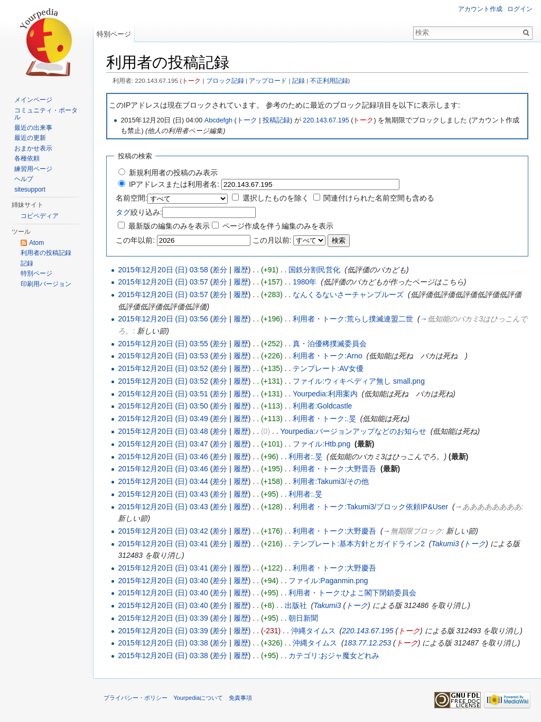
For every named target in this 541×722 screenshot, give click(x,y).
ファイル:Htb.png (321, 444)
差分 (219, 269)
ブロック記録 (225, 80)
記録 (298, 80)
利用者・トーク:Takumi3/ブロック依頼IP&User (370, 506)
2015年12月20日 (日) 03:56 (163, 319)
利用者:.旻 (305, 456)
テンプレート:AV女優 (328, 368)
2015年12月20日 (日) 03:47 (163, 444)
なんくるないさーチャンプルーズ (348, 294)
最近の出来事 (33, 127)
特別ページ (114, 34)
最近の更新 (30, 137)
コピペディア (40, 216)
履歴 (241, 269)
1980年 (304, 282)
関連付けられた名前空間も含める (378, 198)
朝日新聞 (303, 618)
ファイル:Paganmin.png (328, 580)
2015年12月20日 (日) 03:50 (163, 406)
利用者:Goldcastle (322, 406)
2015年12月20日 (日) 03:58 (163, 269)
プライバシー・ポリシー (135, 698)
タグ (123, 212)
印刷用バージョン (46, 284)
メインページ (33, 99)
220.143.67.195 (326, 120)
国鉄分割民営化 (314, 269)
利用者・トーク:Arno (327, 356)
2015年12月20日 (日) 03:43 (163, 494)
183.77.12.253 (367, 643)
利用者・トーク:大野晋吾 (334, 468)
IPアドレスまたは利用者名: (174, 184)
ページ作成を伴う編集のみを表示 (277, 226)
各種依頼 (27, 158)
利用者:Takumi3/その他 (331, 481)
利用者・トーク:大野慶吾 (334, 531)
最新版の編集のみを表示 (169, 226)
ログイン (520, 9)
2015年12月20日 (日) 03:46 (163, 456)
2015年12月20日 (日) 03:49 (163, 418)
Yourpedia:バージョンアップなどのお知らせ (353, 431)
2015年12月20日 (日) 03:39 (163, 618)
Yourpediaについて (198, 698)
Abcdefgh (218, 120)
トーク (191, 80)
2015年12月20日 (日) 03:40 (163, 580)
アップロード (268, 80)
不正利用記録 (329, 80)
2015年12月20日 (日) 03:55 (163, 343)
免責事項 (240, 698)
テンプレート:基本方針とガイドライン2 (359, 543)
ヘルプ (23, 179)
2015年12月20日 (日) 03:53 (163, 356)
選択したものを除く (275, 198)
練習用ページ (33, 169)
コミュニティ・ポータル (46, 114)
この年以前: (135, 240)
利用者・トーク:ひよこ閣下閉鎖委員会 (352, 592)
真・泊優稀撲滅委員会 (330, 343)
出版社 (296, 605)
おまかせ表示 (33, 148)
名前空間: (131, 198)
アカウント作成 (480, 9)
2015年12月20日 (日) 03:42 (163, 531)
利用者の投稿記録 (46, 252)
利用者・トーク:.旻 (324, 418)
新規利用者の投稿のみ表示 (173, 172)
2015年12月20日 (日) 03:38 (163, 643)
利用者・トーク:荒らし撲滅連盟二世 (353, 319)
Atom (36, 242)
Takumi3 (445, 543)
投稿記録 (276, 120)
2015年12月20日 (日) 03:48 (163, 431)
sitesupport (29, 189)
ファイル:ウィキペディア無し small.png (359, 381)
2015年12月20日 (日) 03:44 (163, 481)
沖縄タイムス (313, 630)
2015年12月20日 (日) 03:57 (163, 282)
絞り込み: (139, 212)
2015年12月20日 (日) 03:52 (163, 368)
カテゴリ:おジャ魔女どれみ (333, 655)
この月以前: (272, 240)
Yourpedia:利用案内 (325, 394)
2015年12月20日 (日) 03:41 (163, 543)
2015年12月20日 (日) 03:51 (163, 394)
